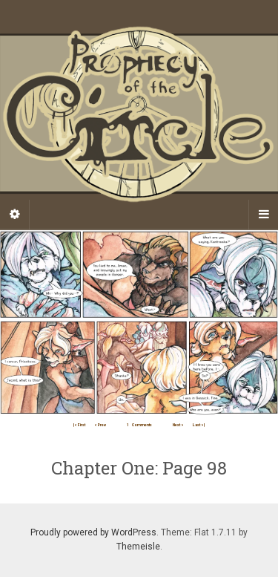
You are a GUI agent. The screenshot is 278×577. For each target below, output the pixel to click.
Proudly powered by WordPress (93, 532)
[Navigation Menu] (263, 214)
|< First (79, 425)
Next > (178, 425)
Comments (139, 425)
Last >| (199, 425)
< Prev (100, 425)
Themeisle (138, 546)
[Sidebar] (15, 214)
